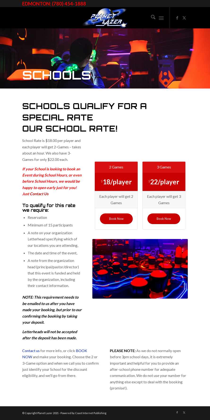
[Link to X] (184, 17)
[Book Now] (116, 218)
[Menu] (161, 17)
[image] (105, 17)
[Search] (150, 17)
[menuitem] (150, 17)
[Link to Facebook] (177, 17)
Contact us (31, 350)
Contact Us (39, 193)
